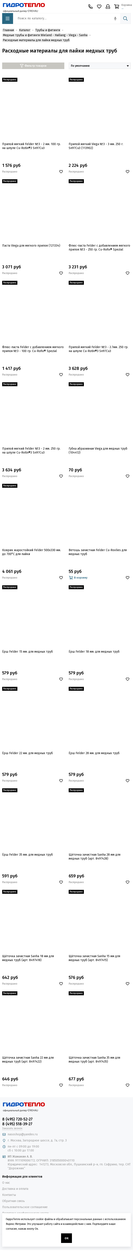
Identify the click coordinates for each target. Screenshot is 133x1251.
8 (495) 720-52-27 (17, 1119)
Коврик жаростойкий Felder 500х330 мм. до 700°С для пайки (31, 552)
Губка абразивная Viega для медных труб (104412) (98, 450)
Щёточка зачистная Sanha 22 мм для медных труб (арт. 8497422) (28, 1059)
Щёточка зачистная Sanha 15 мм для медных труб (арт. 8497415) (94, 958)
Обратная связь (13, 1201)
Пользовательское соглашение (25, 1207)
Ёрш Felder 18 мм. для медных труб (94, 651)
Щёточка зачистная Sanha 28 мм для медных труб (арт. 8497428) (94, 856)
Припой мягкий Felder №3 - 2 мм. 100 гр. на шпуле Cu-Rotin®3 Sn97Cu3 (31, 146)
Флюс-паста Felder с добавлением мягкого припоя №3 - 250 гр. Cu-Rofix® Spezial (99, 247)
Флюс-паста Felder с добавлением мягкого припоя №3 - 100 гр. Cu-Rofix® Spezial (33, 349)
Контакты (9, 1195)
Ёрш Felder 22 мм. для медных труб (27, 753)
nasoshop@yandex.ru (23, 1134)
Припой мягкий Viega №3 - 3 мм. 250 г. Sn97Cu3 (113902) (96, 146)
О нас (6, 1183)
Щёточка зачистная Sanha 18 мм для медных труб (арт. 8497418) (28, 958)
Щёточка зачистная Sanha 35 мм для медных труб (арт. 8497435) (94, 1059)
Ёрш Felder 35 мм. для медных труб (27, 855)
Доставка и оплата (15, 1189)
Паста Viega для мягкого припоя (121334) (31, 245)
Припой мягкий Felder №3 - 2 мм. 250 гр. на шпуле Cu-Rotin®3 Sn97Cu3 (31, 450)
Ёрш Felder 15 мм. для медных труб (27, 651)
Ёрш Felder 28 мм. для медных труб (94, 753)
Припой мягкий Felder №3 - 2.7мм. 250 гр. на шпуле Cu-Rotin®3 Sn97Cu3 (98, 349)
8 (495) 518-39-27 (17, 1124)
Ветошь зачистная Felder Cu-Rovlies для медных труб (98, 552)
